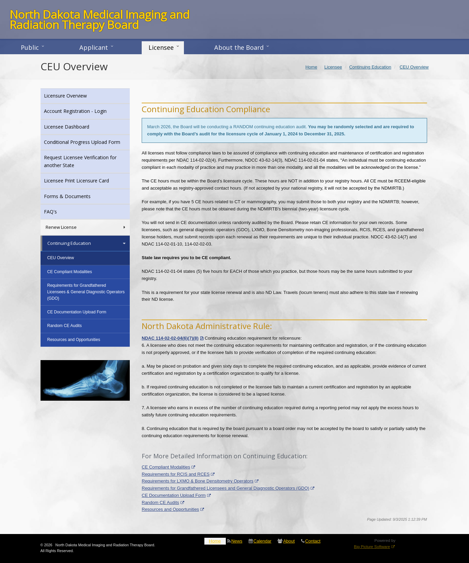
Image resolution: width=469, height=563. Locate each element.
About (289, 541)
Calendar (262, 541)
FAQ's (59, 211)
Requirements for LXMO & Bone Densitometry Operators (197, 481)
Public (30, 47)
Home (215, 541)
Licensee (161, 47)
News (237, 541)
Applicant (93, 47)
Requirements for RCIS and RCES (175, 474)
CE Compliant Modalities (166, 467)
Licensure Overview (74, 95)
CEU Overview (60, 257)
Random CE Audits (160, 502)
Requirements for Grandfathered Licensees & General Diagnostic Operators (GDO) (86, 292)
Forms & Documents (76, 195)
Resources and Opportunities (170, 509)
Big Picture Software (372, 546)
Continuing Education (87, 243)
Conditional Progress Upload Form (87, 141)
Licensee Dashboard (76, 126)
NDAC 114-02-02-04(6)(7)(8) (170, 338)
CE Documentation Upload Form (174, 495)
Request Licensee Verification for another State (80, 161)
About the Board (239, 47)
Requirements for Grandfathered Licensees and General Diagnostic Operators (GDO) (225, 488)
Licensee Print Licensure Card (85, 180)
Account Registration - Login (84, 110)
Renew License (86, 227)
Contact (313, 541)
